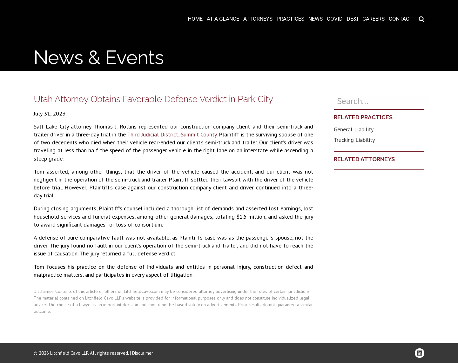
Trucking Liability (354, 139)
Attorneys (258, 19)
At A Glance (223, 19)
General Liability (354, 129)
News (315, 19)
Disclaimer (142, 353)
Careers (373, 19)
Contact (401, 19)
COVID (335, 19)
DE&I (352, 19)
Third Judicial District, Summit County (172, 134)
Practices (290, 19)
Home (195, 19)
